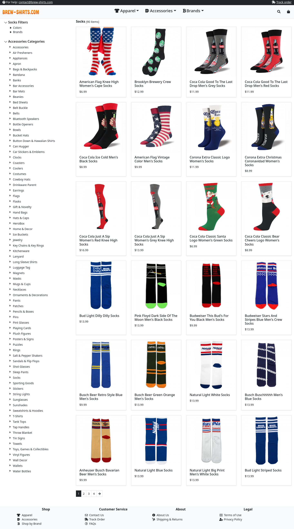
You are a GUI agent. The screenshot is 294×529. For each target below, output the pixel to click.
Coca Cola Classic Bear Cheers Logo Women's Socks (262, 240)
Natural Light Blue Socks (154, 470)
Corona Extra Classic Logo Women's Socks (210, 159)
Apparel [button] (124, 10)
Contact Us (96, 515)
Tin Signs (19, 438)
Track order (284, 2)
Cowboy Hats (21, 179)
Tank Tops (19, 422)
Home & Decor (22, 229)
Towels (17, 444)
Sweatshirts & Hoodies (28, 411)
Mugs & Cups (22, 284)
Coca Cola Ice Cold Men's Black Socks (98, 159)
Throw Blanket (22, 433)
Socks (16, 378)
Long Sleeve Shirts (25, 262)
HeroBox (18, 223)
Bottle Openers (23, 124)
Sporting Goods (23, 383)
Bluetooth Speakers (26, 119)
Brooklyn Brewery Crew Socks (153, 84)
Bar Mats (19, 91)
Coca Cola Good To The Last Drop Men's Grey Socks (211, 84)
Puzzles (18, 344)
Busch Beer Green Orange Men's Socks (155, 397)
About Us (163, 515)
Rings (16, 350)
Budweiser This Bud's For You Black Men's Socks (209, 317)
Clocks (17, 157)
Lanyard (18, 256)
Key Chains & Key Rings (28, 245)
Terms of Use (233, 515)
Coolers (18, 168)
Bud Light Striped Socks (263, 470)
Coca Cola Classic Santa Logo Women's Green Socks (211, 238)
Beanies (18, 97)
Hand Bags (20, 212)
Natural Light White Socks (210, 395)
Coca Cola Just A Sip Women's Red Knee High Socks (98, 240)
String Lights (21, 394)
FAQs (92, 524)
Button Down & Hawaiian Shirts (34, 141)
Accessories (20, 47)
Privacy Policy (233, 519)
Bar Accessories (23, 86)
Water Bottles (22, 471)
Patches (18, 306)
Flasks (17, 201)
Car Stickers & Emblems (29, 152)
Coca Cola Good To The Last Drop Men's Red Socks (266, 84)
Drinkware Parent (24, 185)
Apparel (27, 515)
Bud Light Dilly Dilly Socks (99, 315)
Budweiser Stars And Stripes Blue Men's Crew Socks (263, 319)
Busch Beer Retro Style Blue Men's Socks (100, 397)
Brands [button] (191, 10)
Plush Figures (22, 333)
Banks (17, 80)
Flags (16, 196)
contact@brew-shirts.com (36, 2)
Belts (16, 113)
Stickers (18, 389)
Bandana (19, 75)
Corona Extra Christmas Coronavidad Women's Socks (263, 161)
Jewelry (17, 240)
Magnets (18, 273)
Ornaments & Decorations (30, 295)
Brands (17, 32)
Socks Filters (18, 22)
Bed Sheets (20, 102)
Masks (17, 278)
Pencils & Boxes (23, 311)
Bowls (17, 130)
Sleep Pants (20, 372)
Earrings (18, 190)
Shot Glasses (21, 367)
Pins (15, 317)
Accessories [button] (159, 10)
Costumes (19, 174)
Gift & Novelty (22, 207)
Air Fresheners (22, 53)
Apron (17, 64)
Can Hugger (21, 146)
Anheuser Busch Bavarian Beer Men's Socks (99, 472)
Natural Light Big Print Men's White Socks (207, 472)
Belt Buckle (20, 108)
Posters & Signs (23, 339)
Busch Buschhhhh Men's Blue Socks (264, 397)
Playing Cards (22, 328)
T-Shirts (18, 416)
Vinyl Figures (21, 455)
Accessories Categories (26, 41)
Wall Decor (20, 460)
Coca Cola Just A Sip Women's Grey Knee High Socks (154, 240)
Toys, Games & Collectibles (30, 449)
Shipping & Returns (170, 519)
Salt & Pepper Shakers (27, 355)
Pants (16, 300)
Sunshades (20, 405)
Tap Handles (21, 427)
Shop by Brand (31, 524)
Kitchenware (21, 251)
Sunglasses (20, 400)
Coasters (18, 163)
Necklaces (19, 289)
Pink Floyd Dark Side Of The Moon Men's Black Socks (156, 317)
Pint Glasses (21, 322)
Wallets (17, 466)
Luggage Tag (21, 267)
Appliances (20, 58)
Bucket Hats (21, 135)
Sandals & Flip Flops (26, 361)
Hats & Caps (21, 218)
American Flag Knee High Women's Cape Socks (99, 84)
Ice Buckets (20, 234)
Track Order (97, 519)
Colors (17, 28)
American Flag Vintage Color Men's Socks (152, 159)
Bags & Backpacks (25, 69)
